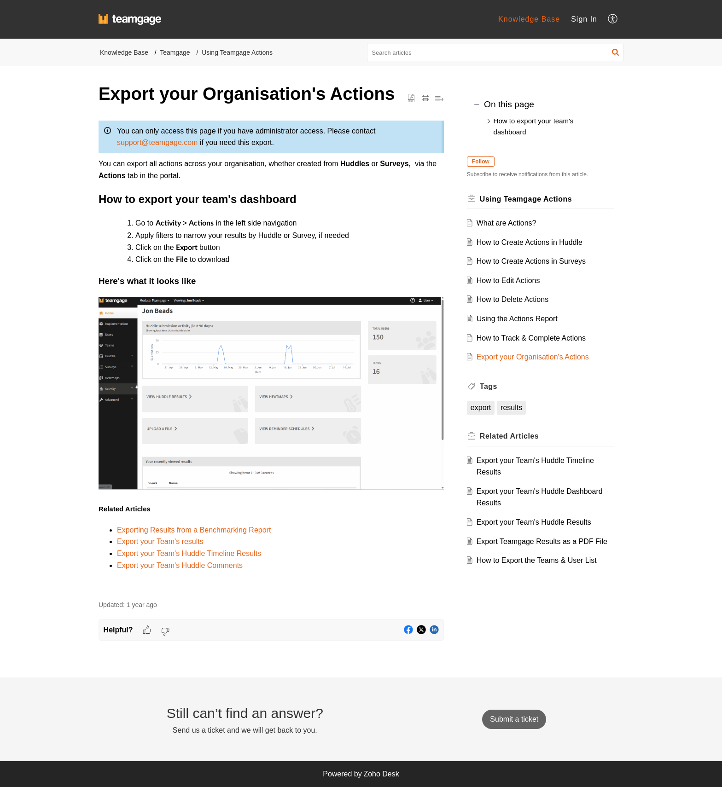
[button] (613, 19)
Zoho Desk (381, 774)
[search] (495, 52)
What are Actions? (513, 223)
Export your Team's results (160, 541)
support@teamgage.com (157, 142)
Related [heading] (515, 436)
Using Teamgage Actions (237, 52)
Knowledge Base (124, 52)
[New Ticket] (514, 719)
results (518, 407)
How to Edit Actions (515, 280)
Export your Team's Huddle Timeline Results (189, 553)
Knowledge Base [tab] (529, 19)
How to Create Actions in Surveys (537, 261)
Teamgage (175, 52)
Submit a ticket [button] (514, 719)
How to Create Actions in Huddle (536, 242)
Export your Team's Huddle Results (540, 522)
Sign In (584, 19)
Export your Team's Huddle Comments (180, 565)
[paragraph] (271, 353)
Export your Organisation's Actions (539, 357)
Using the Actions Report (523, 319)
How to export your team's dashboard (534, 126)
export (487, 407)
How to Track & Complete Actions (537, 338)
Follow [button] (487, 161)
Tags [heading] (495, 386)
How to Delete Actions (519, 299)
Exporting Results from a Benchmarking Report (194, 530)
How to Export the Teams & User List (543, 572)
